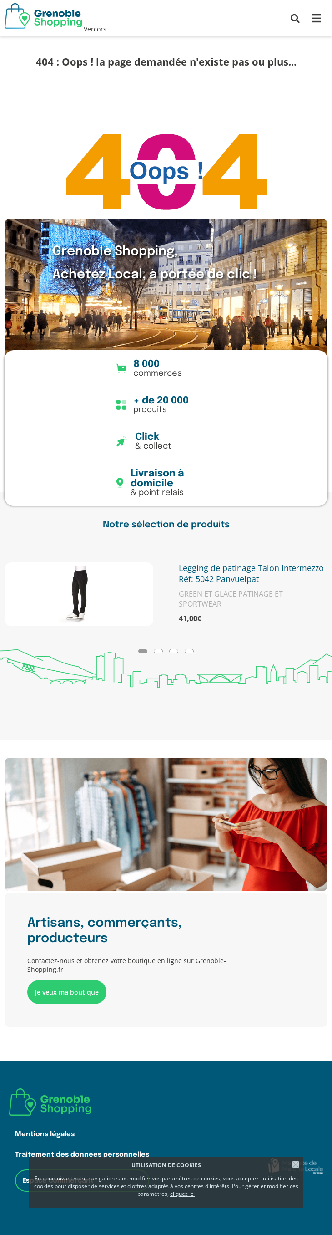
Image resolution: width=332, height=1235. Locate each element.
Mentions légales (45, 1134)
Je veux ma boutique (67, 992)
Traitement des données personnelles (82, 1154)
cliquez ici (182, 1194)
